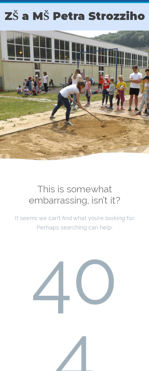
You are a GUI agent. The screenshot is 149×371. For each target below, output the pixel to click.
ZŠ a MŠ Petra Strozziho (75, 16)
